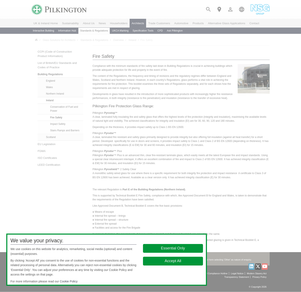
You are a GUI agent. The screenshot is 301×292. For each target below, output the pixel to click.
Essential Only (173, 248)
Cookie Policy (69, 281)
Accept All (173, 261)
